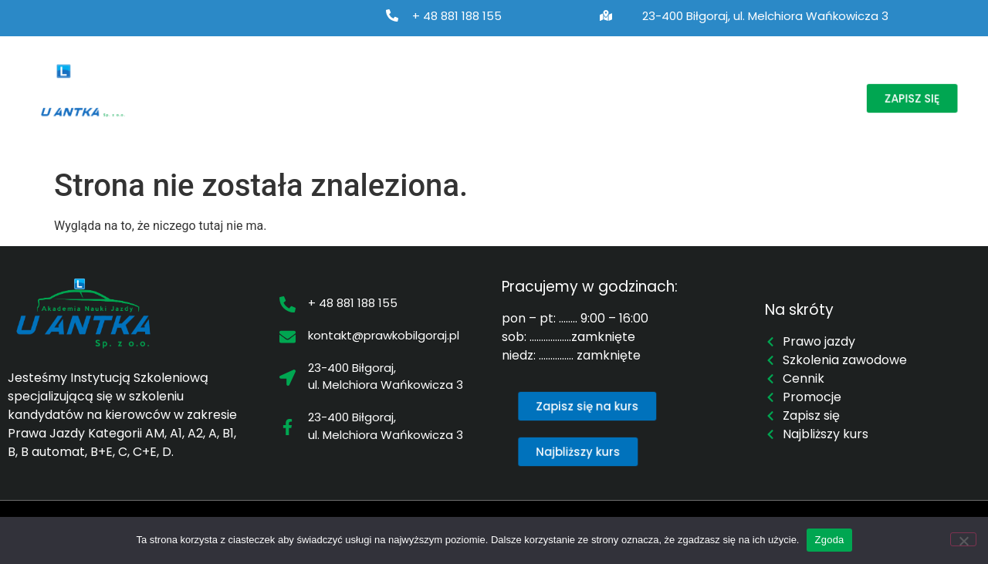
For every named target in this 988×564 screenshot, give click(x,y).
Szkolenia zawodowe (441, 81)
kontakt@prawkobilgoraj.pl (383, 335)
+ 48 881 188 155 (457, 16)
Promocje (751, 81)
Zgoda (829, 539)
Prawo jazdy (297, 81)
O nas (196, 81)
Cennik (674, 81)
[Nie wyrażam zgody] (963, 539)
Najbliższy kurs (582, 81)
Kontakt (194, 116)
